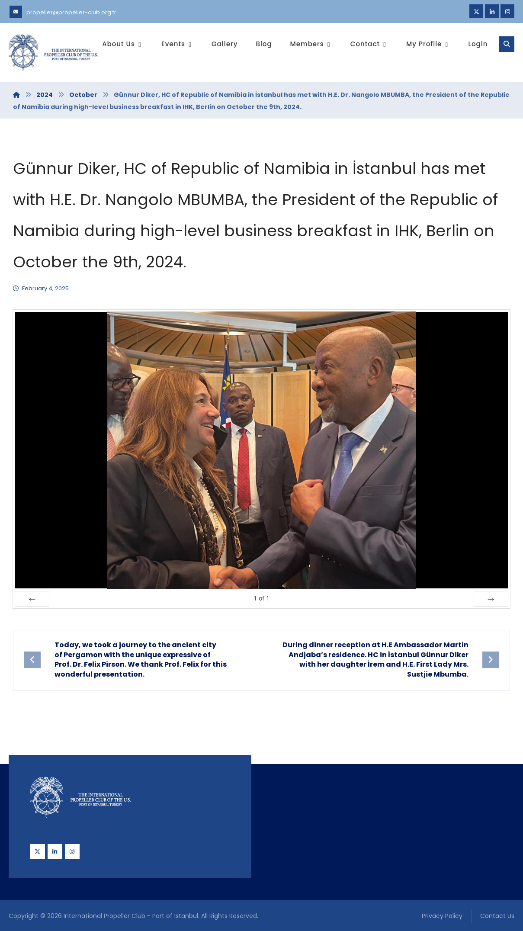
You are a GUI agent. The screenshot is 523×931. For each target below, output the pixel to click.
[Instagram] (507, 11)
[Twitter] (476, 11)
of (261, 598)
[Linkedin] (492, 11)
